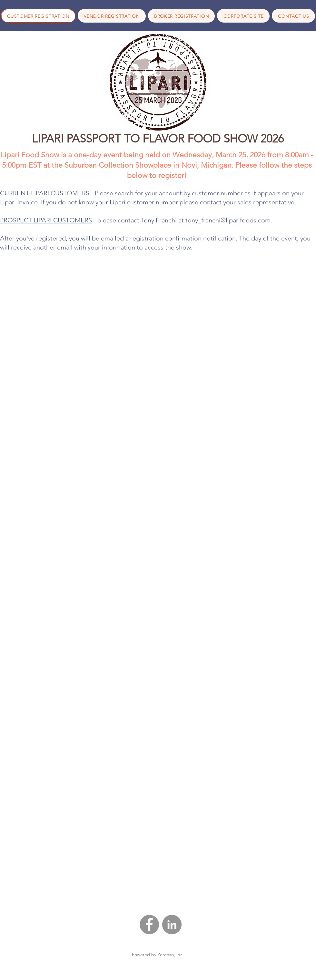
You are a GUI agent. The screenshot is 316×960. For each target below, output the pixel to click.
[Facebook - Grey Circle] (149, 924)
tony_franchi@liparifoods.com (228, 220)
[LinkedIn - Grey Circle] (172, 924)
